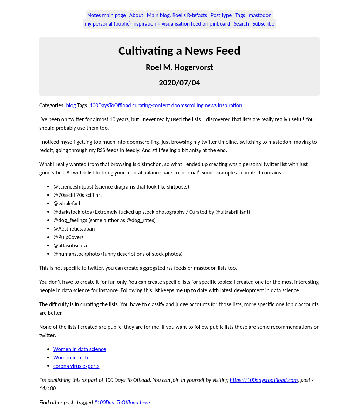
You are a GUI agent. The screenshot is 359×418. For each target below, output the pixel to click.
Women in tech (70, 357)
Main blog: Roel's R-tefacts (177, 15)
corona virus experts (76, 366)
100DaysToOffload (110, 105)
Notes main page (106, 15)
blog (71, 105)
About (136, 15)
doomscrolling (187, 105)
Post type (221, 15)
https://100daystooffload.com (264, 380)
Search (241, 23)
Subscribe (263, 23)
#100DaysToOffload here (122, 402)
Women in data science (79, 349)
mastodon (260, 15)
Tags (240, 15)
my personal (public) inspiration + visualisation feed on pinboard (157, 23)
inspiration (230, 105)
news (211, 105)
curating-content (151, 105)
